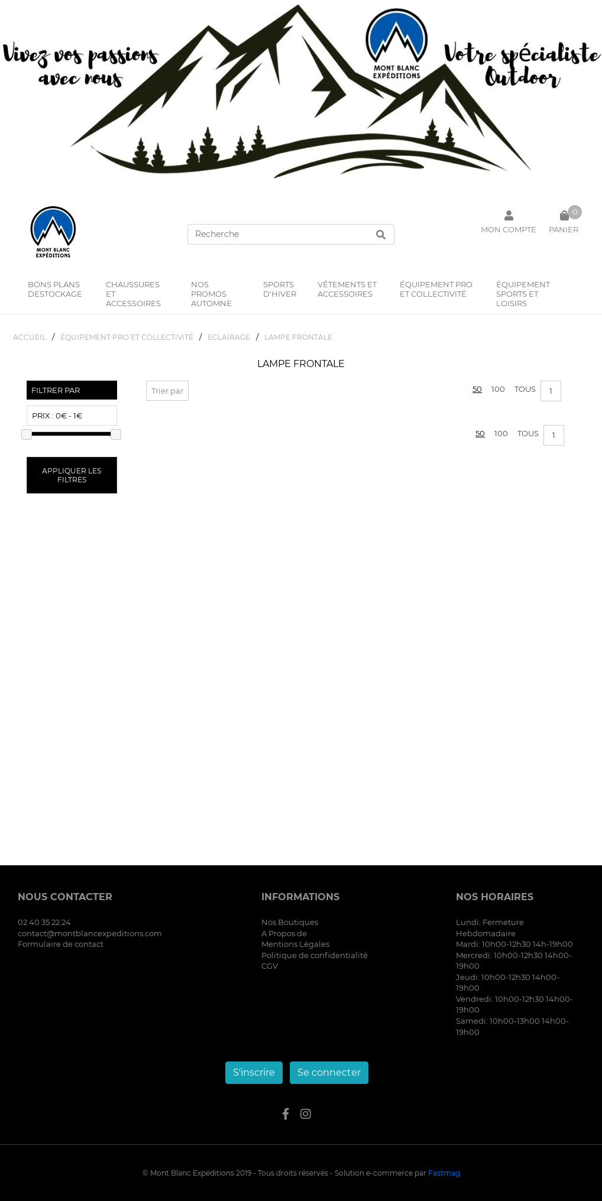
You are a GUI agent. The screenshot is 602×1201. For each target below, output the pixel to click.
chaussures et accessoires (133, 294)
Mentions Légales (295, 944)
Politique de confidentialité (314, 955)
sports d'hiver (279, 289)
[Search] (290, 234)
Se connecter (329, 1072)
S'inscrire (254, 1072)
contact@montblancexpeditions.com (90, 933)
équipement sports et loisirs (523, 294)
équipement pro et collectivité (436, 289)
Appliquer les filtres (71, 475)
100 (498, 389)
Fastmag (444, 1172)
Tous (525, 389)
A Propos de (284, 933)
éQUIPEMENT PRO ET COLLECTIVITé (126, 337)
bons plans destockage (55, 289)
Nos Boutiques (289, 922)
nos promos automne (211, 294)
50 (477, 389)
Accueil (29, 337)
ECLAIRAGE (229, 337)
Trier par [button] (167, 390)
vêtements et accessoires (347, 289)
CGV (269, 965)
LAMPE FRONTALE (298, 337)
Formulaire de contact (60, 944)
